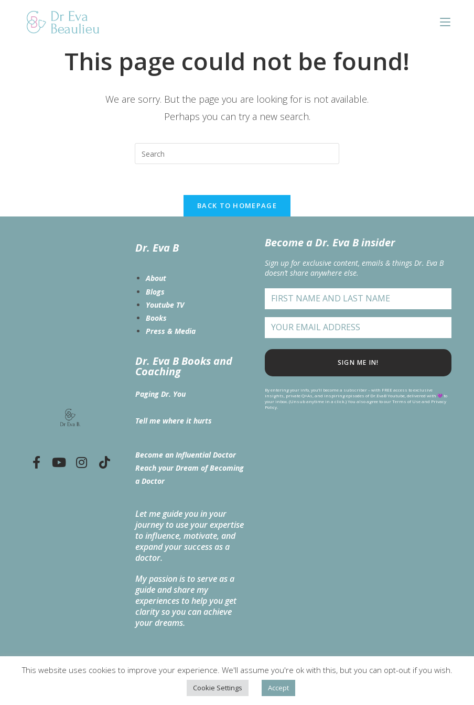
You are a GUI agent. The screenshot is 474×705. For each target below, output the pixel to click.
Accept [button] (278, 687)
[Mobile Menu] (445, 22)
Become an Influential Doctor (185, 455)
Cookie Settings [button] (217, 687)
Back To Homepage (237, 206)
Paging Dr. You (160, 394)
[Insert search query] (237, 153)
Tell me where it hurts (173, 421)
